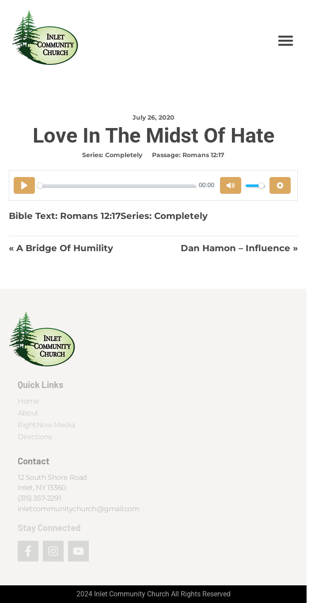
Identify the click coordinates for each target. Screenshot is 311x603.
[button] (285, 40)
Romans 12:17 (203, 155)
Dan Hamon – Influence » (239, 248)
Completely (123, 155)
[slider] (116, 185)
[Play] (24, 185)
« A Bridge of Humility (61, 248)
